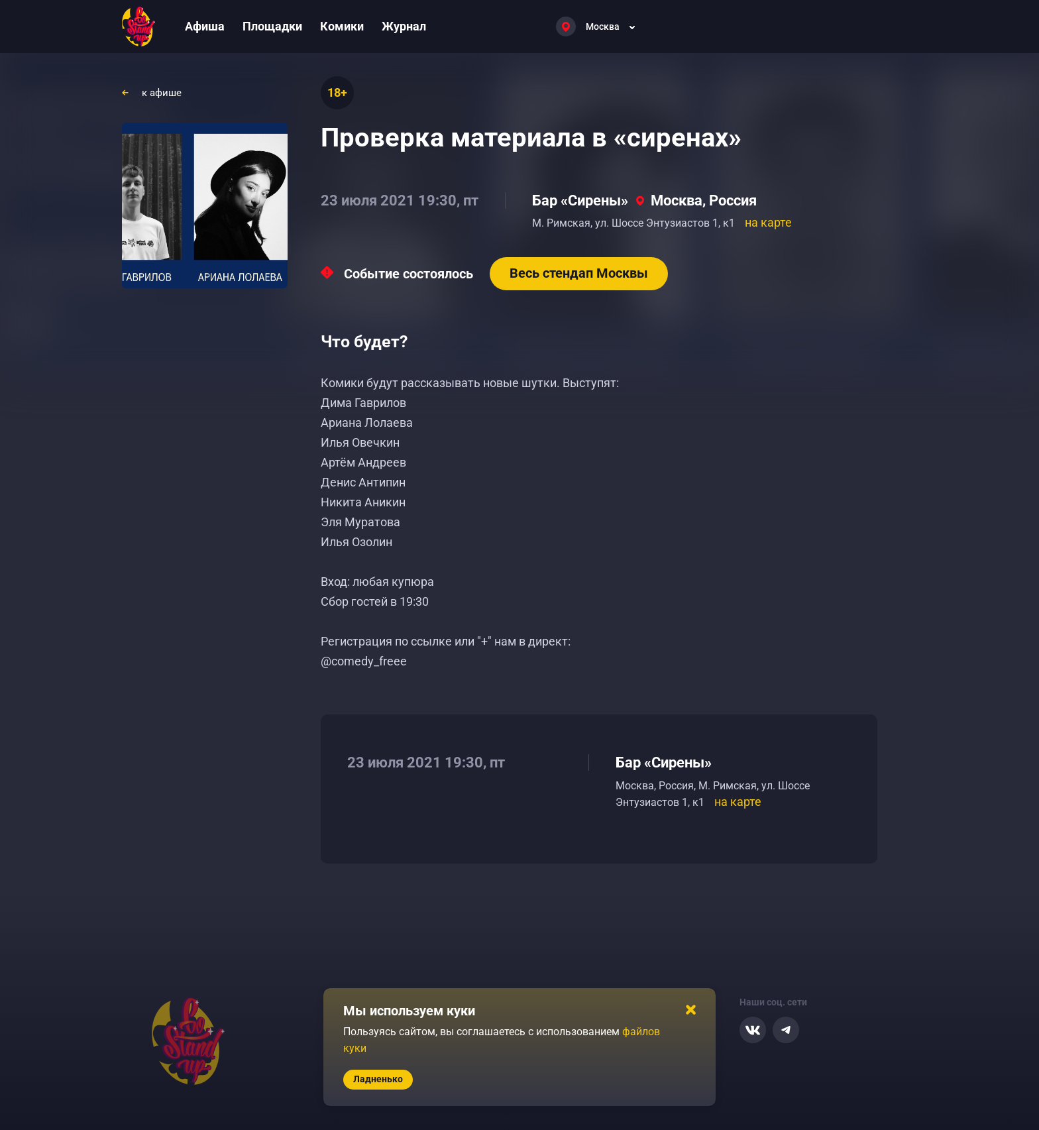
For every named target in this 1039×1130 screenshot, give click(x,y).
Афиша (205, 26)
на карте (768, 222)
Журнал (404, 26)
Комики (342, 26)
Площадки (272, 26)
